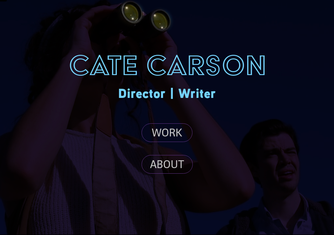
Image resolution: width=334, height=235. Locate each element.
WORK (167, 132)
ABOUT (167, 164)
